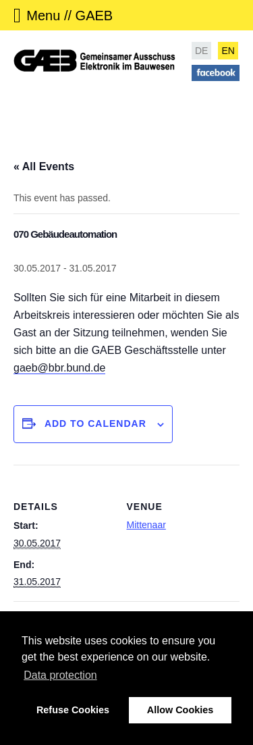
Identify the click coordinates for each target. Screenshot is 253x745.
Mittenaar (146, 524)
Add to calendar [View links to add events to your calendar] (95, 423)
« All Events (43, 166)
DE (201, 50)
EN (227, 50)
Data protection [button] (60, 675)
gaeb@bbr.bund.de (59, 368)
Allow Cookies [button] (180, 709)
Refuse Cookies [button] (72, 709)
